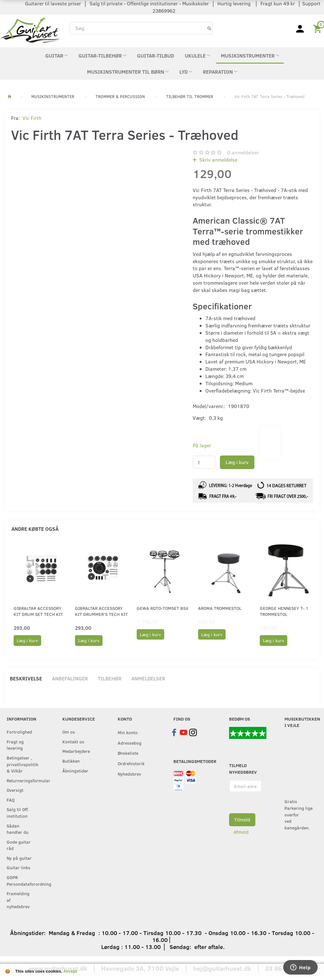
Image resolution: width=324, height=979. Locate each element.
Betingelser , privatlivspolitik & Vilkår (21, 764)
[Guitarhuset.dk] (30, 29)
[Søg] (209, 28)
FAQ (11, 799)
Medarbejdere (76, 751)
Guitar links (18, 867)
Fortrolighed (19, 731)
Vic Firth (31, 118)
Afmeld (241, 832)
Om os (68, 731)
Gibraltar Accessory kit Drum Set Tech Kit (38, 611)
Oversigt (15, 790)
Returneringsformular (21, 780)
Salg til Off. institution (18, 812)
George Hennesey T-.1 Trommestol (284, 611)
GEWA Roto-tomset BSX (162, 608)
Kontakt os (73, 741)
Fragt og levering (15, 744)
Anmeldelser (148, 678)
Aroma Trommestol (219, 608)
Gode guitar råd (19, 845)
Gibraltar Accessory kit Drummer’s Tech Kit (101, 611)
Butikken (71, 761)
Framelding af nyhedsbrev (18, 899)
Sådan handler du (17, 828)
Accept (70, 971)
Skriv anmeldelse (217, 159)
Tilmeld (242, 819)
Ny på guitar (19, 858)
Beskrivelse (26, 678)
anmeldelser (243, 152)
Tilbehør (110, 678)
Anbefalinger (70, 678)
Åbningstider (75, 770)
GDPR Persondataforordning (21, 880)
